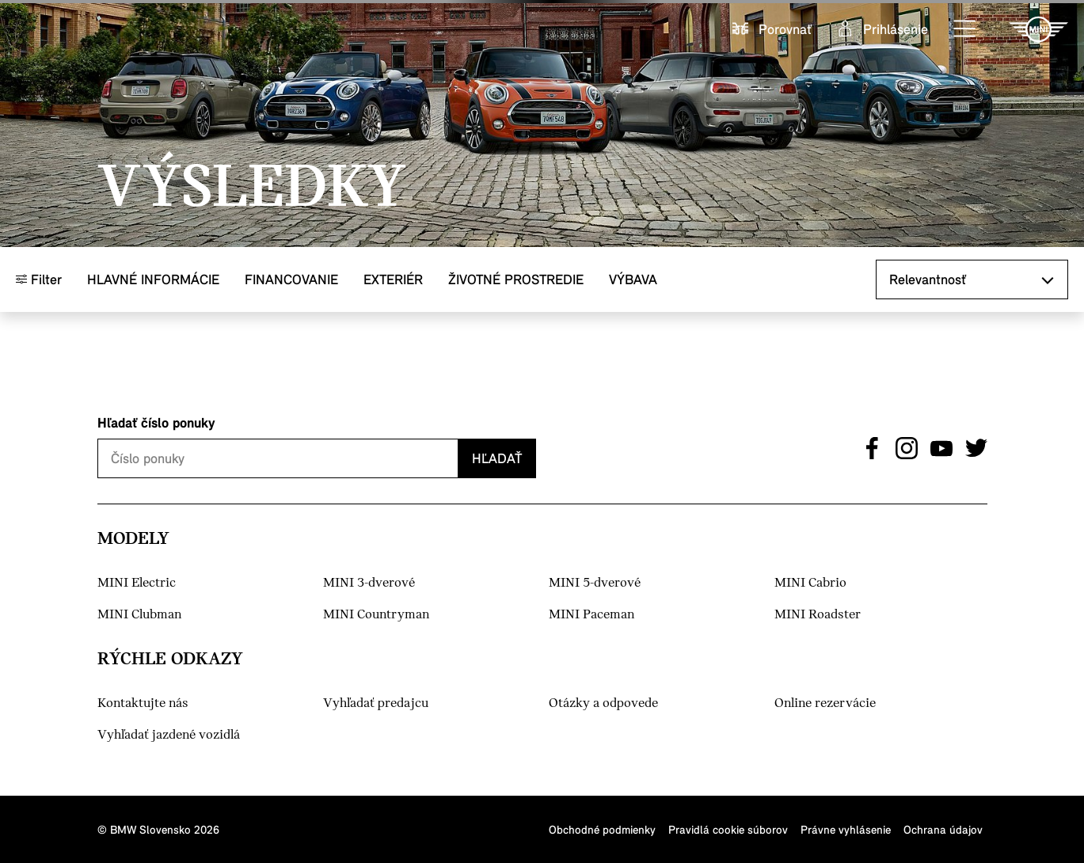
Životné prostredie (516, 279)
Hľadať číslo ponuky (156, 422)
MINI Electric (136, 583)
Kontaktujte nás (142, 703)
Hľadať (497, 458)
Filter (39, 279)
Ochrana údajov (943, 829)
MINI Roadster (817, 614)
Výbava (633, 279)
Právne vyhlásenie (846, 829)
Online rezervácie (825, 703)
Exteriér (393, 279)
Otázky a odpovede (603, 703)
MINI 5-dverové (595, 583)
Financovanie (291, 279)
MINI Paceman (591, 614)
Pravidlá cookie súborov (728, 829)
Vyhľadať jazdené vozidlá (168, 735)
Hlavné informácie (153, 279)
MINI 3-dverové (369, 583)
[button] (965, 29)
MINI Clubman (139, 614)
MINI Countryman (376, 614)
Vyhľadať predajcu (375, 703)
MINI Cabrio (810, 583)
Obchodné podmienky (602, 829)
